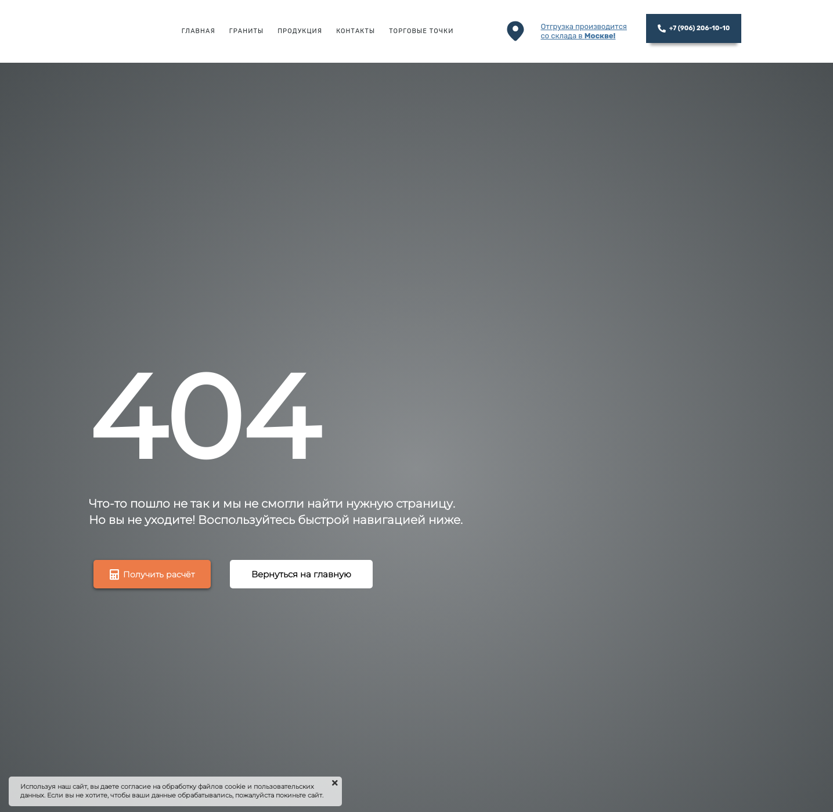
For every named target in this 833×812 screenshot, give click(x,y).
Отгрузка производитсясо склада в (583, 31)
